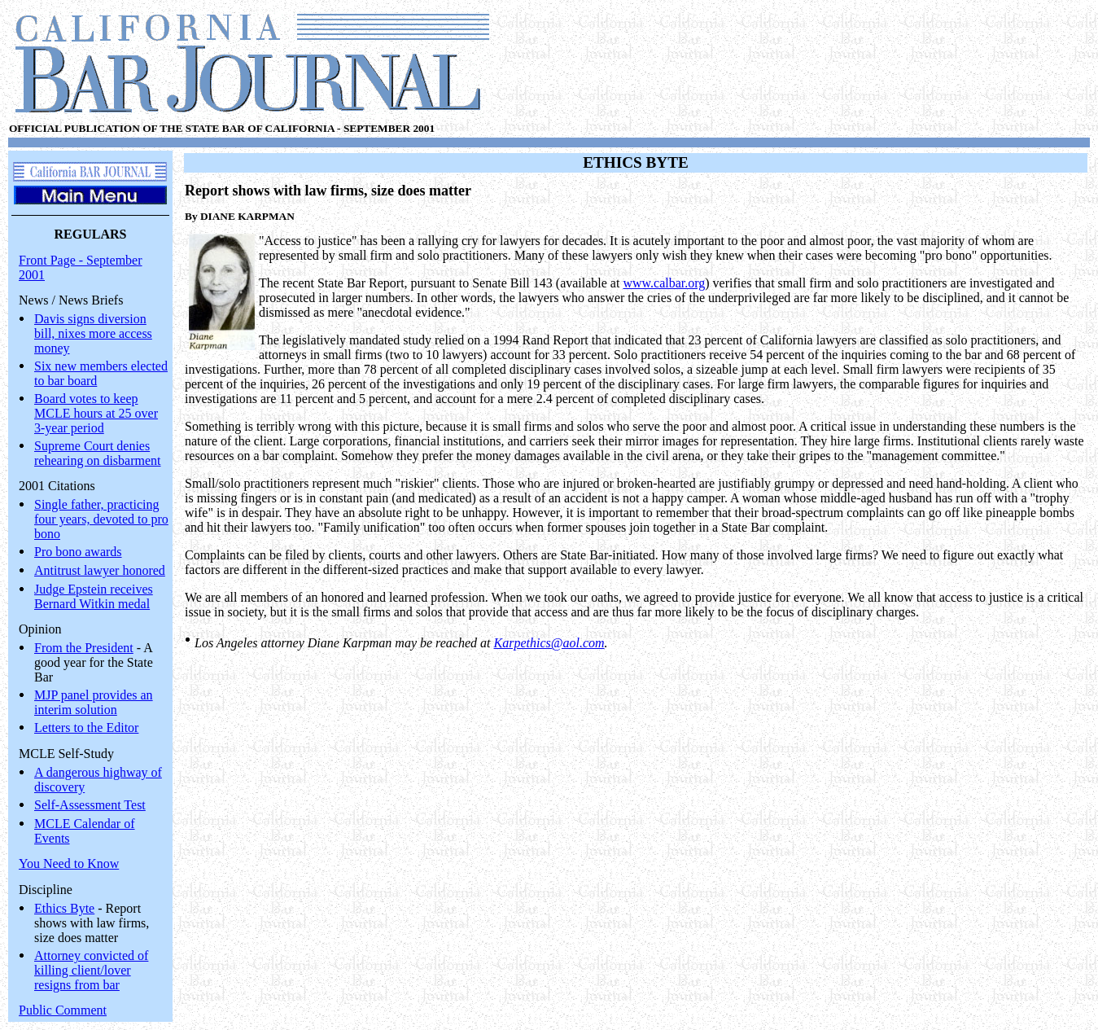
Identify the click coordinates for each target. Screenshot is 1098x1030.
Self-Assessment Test (90, 805)
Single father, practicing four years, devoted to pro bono (101, 519)
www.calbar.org (664, 283)
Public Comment (63, 1010)
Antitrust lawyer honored (99, 570)
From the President (83, 648)
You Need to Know (69, 863)
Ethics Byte (64, 908)
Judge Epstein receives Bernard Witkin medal (93, 596)
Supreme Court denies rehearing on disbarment (97, 453)
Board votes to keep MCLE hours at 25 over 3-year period (96, 413)
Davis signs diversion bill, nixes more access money (93, 333)
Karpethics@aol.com (549, 643)
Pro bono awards (78, 552)
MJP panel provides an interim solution (93, 702)
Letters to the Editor (86, 727)
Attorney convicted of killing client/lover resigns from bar (91, 970)
